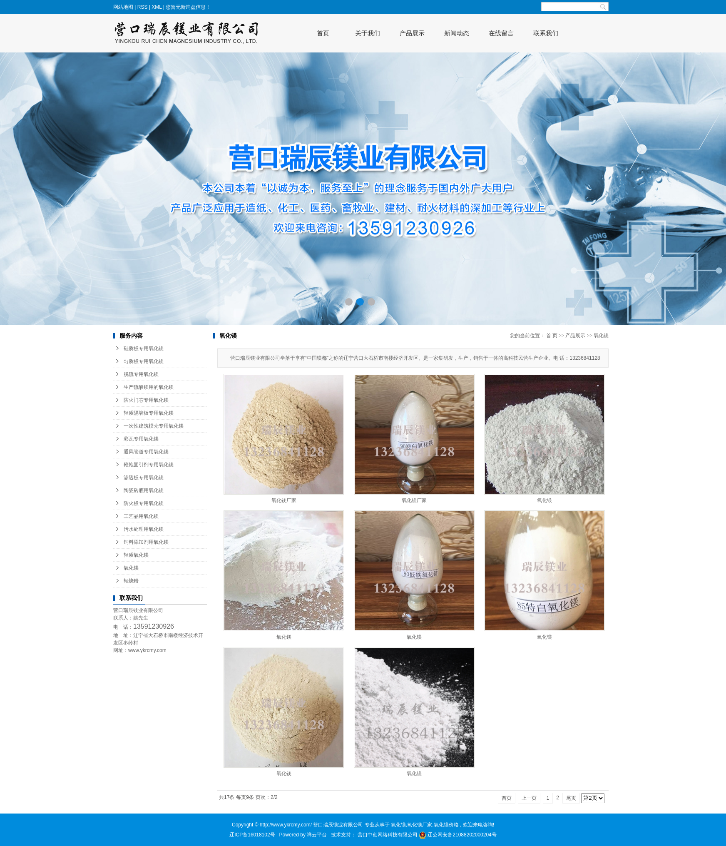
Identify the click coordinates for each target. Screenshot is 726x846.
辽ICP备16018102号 (252, 835)
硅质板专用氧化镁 (144, 348)
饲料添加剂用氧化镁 (146, 542)
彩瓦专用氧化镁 (141, 439)
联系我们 (545, 33)
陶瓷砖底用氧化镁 (144, 490)
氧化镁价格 (446, 825)
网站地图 (123, 7)
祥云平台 (317, 835)
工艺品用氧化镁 (141, 516)
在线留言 (501, 33)
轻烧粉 (131, 581)
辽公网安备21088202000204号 (458, 835)
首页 (323, 33)
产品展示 (412, 33)
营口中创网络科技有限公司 (388, 835)
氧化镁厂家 (283, 500)
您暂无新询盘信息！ (188, 7)
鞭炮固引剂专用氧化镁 (149, 465)
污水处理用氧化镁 (144, 529)
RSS (142, 7)
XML (157, 7)
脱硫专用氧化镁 (141, 374)
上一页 (529, 798)
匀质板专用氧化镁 (144, 361)
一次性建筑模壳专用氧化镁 (154, 426)
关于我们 (367, 33)
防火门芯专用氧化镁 (146, 400)
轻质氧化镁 (136, 555)
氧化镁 (131, 568)
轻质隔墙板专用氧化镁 (149, 413)
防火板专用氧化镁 (144, 503)
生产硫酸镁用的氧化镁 (149, 387)
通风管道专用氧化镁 (146, 452)
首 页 (551, 335)
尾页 (571, 798)
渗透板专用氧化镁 (144, 477)
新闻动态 (456, 33)
